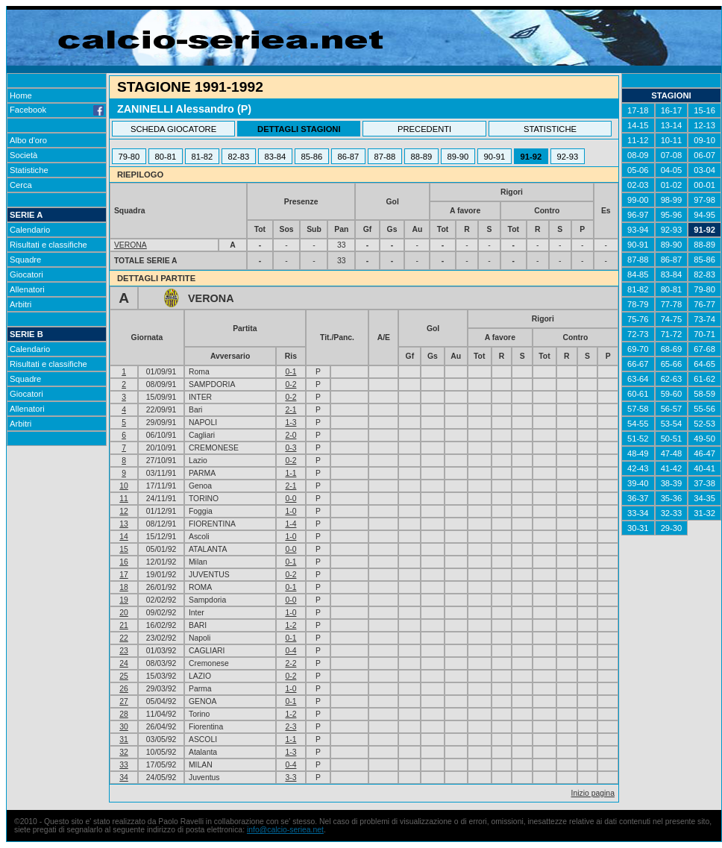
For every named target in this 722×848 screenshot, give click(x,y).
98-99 (671, 199)
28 (123, 714)
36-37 (638, 498)
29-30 (671, 528)
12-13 (704, 125)
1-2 (290, 625)
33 (123, 765)
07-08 (671, 155)
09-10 (704, 140)
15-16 (704, 110)
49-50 (704, 438)
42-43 (638, 468)
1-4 (290, 524)
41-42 (671, 468)
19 (123, 600)
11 (123, 498)
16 (123, 562)
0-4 (290, 651)
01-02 (671, 184)
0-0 (290, 498)
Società (23, 155)
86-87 (349, 156)
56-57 (671, 408)
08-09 (638, 155)
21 (123, 625)
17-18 (638, 110)
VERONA (130, 245)
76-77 (704, 304)
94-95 (704, 214)
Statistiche (29, 170)
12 (123, 511)
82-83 (239, 156)
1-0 (290, 511)
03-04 (704, 170)
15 (123, 549)
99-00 (638, 199)
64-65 (704, 363)
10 (123, 486)
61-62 (704, 378)
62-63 (671, 378)
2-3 (290, 727)
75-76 (638, 319)
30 (123, 727)
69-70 (638, 349)
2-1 (290, 410)
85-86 (312, 156)
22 (123, 638)
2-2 (290, 663)
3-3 (290, 777)
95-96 (671, 214)
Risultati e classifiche (48, 244)
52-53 (704, 423)
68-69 (671, 349)
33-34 (638, 513)
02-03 (638, 184)
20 (123, 613)
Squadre (25, 259)
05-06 (638, 170)
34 (123, 777)
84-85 (638, 274)
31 (123, 739)
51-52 (638, 438)
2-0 (290, 435)
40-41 (704, 468)
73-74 (704, 319)
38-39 (671, 483)
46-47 (704, 453)
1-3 (290, 422)
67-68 (704, 349)
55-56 (704, 408)
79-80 (129, 156)
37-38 (704, 483)
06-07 (704, 155)
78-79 (638, 304)
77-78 (671, 304)
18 (123, 587)
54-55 (638, 423)
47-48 (671, 453)
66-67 (638, 363)
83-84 (275, 156)
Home (21, 95)
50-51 (671, 438)
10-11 (671, 140)
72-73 (638, 334)
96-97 (638, 214)
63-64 (638, 378)
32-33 (671, 513)
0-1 (290, 372)
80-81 (166, 156)
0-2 (290, 384)
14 (123, 537)
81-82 (202, 156)
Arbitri (20, 304)
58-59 (704, 393)
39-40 (638, 483)
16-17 (671, 110)
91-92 (531, 156)
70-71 (704, 334)
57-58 (638, 408)
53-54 (671, 423)
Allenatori (27, 289)
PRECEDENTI (424, 129)
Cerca (21, 184)
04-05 (671, 170)
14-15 (638, 125)
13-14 (671, 125)
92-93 (568, 156)
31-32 (704, 513)
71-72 (671, 334)
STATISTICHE (550, 129)
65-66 (671, 363)
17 (123, 575)
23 (123, 651)
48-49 (638, 453)
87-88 (385, 156)
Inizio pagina (593, 793)
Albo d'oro (28, 140)
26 (123, 689)
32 (123, 752)
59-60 (671, 393)
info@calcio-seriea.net (285, 830)
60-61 (638, 393)
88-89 (422, 156)
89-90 (458, 156)
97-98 (704, 199)
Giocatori (26, 274)
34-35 (704, 498)
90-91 (495, 156)
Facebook (57, 109)
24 (123, 663)
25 (123, 676)
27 (123, 701)
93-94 (638, 229)
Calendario (30, 229)
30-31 (638, 528)
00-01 (704, 184)
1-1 (290, 473)
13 (123, 524)
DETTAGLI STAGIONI (298, 129)
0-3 (290, 448)
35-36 (671, 498)
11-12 (638, 140)
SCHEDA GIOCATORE (173, 129)
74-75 (671, 319)
